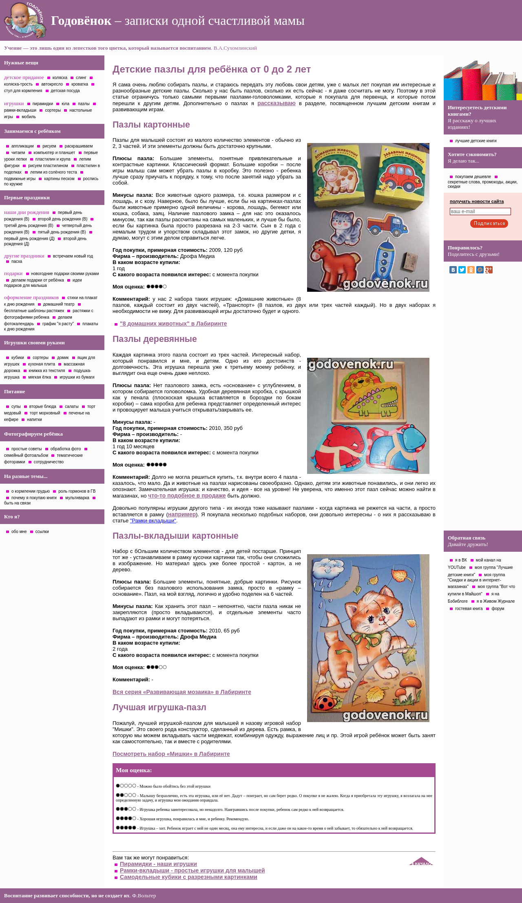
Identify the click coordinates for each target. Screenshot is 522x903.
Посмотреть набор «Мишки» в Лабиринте (171, 754)
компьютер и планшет (54, 152)
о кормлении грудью (30, 491)
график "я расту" (58, 324)
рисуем (49, 146)
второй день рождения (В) (62, 219)
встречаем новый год (73, 256)
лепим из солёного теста (53, 172)
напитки (34, 419)
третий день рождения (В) (28, 225)
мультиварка (77, 498)
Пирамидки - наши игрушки (158, 864)
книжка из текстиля (47, 370)
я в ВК (461, 560)
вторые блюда (42, 406)
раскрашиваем (79, 146)
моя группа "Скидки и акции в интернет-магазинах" (476, 581)
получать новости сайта (477, 201)
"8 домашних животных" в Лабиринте (173, 323)
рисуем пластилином (48, 165)
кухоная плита (41, 364)
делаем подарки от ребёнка (37, 280)
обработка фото (66, 449)
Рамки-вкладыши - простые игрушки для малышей (192, 870)
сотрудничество (49, 462)
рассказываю (276, 103)
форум (497, 608)
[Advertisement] (482, 404)
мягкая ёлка (39, 377)
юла (65, 103)
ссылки (42, 531)
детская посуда (65, 90)
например (182, 514)
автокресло (52, 84)
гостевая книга (468, 608)
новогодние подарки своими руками (65, 273)
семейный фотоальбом (26, 455)
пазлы (83, 103)
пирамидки (43, 103)
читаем (18, 152)
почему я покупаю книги (34, 498)
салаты (72, 406)
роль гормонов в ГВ (76, 491)
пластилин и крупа (53, 159)
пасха (16, 261)
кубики (17, 357)
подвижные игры (19, 178)
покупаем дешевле (473, 176)
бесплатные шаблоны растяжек (34, 310)
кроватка (79, 84)
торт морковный (45, 413)
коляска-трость (18, 84)
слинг (81, 77)
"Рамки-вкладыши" (153, 521)
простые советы (26, 449)
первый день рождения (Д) (29, 238)
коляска (60, 77)
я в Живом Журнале (496, 601)
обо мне (19, 531)
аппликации (22, 146)
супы (16, 406)
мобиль (29, 117)
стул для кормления (23, 90)
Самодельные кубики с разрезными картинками (188, 877)
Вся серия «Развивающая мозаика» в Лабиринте (182, 692)
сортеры (53, 110)
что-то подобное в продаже (187, 495)
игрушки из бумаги (77, 377)
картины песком (59, 178)
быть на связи (17, 503)
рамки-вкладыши (20, 110)
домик (63, 357)
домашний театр (59, 304)
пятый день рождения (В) (62, 232)
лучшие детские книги (476, 141)
